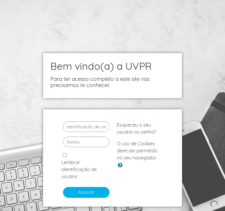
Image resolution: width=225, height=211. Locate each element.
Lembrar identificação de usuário (79, 169)
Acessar (86, 192)
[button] (121, 165)
